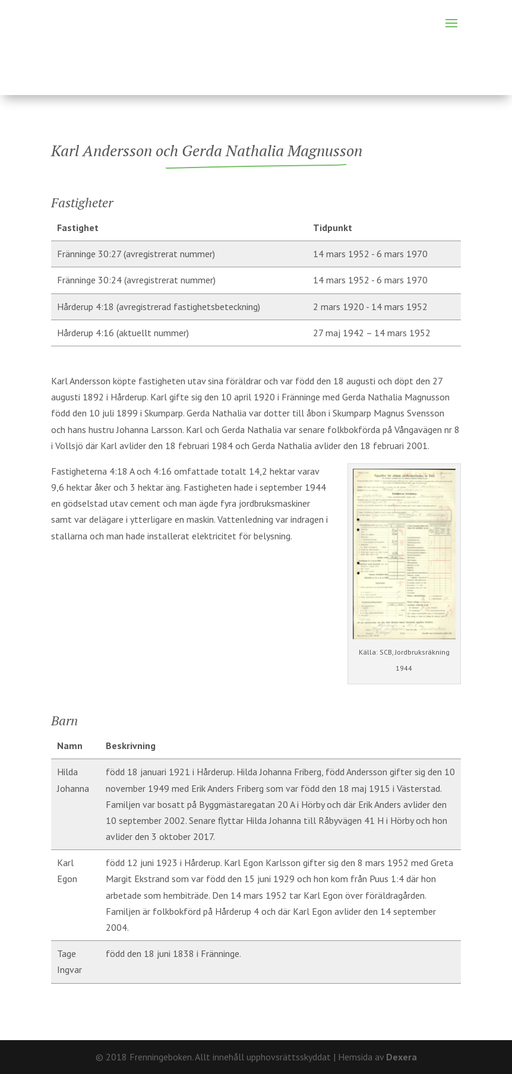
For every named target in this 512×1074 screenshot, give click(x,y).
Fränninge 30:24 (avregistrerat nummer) (136, 280)
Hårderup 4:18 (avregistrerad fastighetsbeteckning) (158, 306)
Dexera (401, 1057)
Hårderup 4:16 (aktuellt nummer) (123, 333)
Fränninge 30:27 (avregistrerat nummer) (136, 254)
